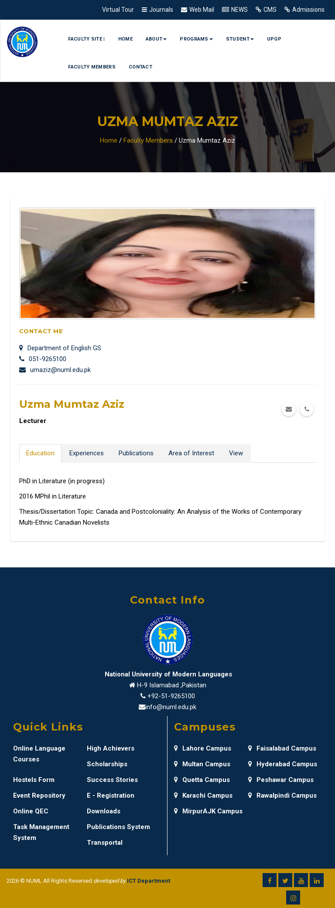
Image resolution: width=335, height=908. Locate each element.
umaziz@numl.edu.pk (55, 370)
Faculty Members (92, 67)
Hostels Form (34, 780)
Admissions (308, 9)
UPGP (274, 39)
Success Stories (112, 780)
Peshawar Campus (281, 780)
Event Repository (39, 795)
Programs (196, 39)
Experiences (86, 453)
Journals (161, 9)
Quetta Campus (202, 780)
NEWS (239, 9)
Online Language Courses (39, 753)
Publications (136, 453)
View (236, 453)
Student (240, 39)
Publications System (118, 827)
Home (125, 39)
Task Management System (41, 832)
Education (40, 453)
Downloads (103, 811)
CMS (270, 9)
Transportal (105, 843)
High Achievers (110, 748)
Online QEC (30, 811)
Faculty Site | (86, 39)
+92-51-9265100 (171, 696)
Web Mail (201, 9)
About (156, 39)
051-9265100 (42, 359)
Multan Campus (202, 764)
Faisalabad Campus (282, 748)
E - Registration (110, 795)
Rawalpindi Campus (282, 795)
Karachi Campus (203, 795)
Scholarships (107, 764)
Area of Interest (191, 453)
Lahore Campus (202, 748)
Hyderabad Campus (282, 764)
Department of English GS (60, 348)
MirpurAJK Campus (208, 811)
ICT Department (148, 880)
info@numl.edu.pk (170, 707)
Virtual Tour (118, 9)
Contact (140, 67)
